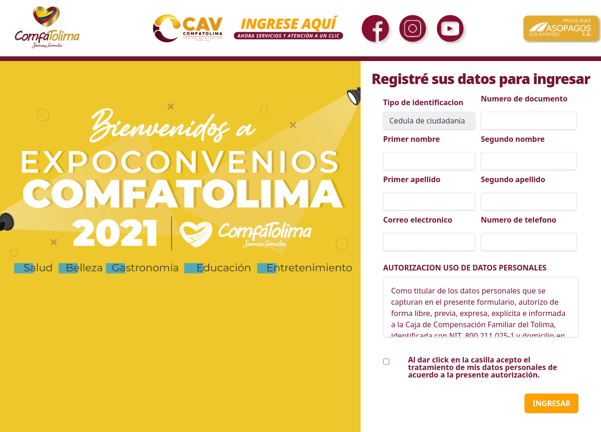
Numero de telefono (518, 220)
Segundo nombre (513, 139)
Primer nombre (411, 139)
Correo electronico (417, 220)
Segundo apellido (513, 179)
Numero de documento (524, 98)
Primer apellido (411, 179)
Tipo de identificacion (423, 102)
